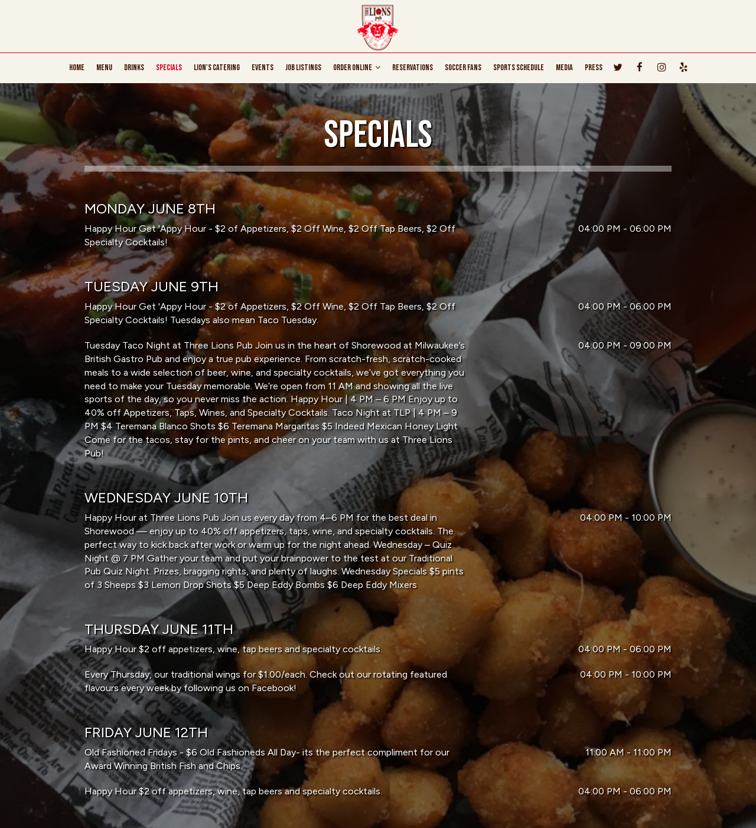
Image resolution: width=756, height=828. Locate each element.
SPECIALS (169, 68)
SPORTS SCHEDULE (518, 68)
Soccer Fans (463, 68)
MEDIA (564, 68)
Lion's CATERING (217, 68)
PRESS (593, 68)
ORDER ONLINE (356, 68)
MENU (104, 68)
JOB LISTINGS (303, 68)
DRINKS (134, 68)
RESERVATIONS (412, 68)
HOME (76, 68)
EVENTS (262, 68)
